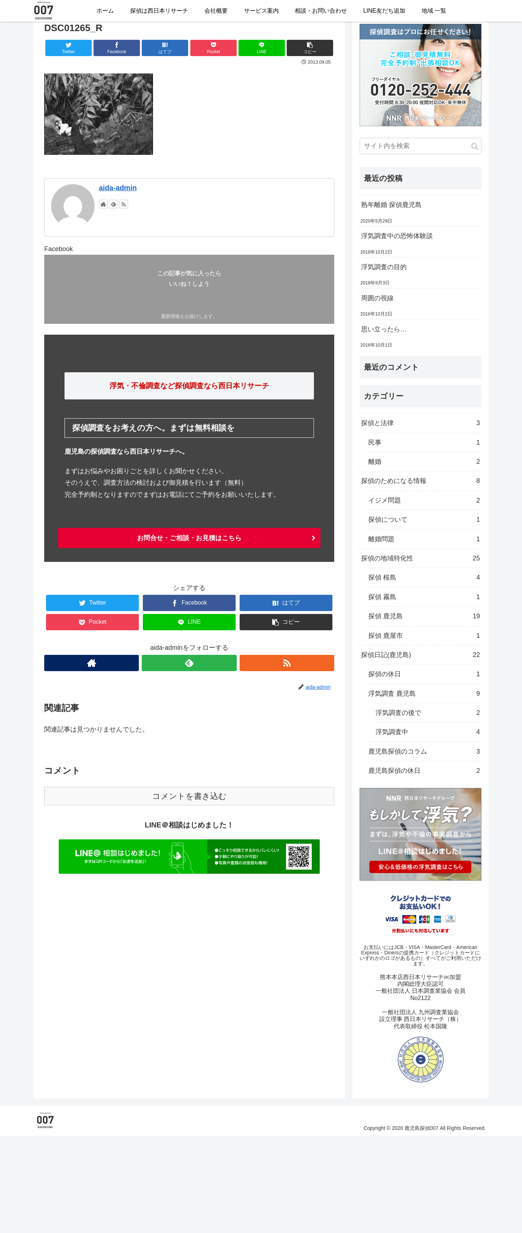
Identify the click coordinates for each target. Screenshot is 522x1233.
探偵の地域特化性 (420, 558)
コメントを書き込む (189, 796)
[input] (420, 146)
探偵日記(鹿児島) (420, 655)
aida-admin (118, 188)
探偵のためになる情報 (420, 481)
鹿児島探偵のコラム (424, 751)
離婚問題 (424, 539)
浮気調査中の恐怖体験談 (397, 236)
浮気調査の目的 (384, 267)
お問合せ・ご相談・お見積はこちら (189, 538)
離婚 (424, 461)
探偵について (424, 519)
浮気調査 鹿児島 (424, 693)
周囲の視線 (377, 298)
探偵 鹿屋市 (424, 635)
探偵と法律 (420, 423)
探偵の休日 (424, 674)
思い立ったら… (384, 329)
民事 (424, 442)
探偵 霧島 (424, 597)
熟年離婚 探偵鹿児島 (391, 204)
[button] (474, 147)
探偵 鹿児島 (424, 616)
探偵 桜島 (424, 577)
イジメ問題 (424, 500)
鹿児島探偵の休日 (424, 770)
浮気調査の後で (428, 713)
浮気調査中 (428, 732)
